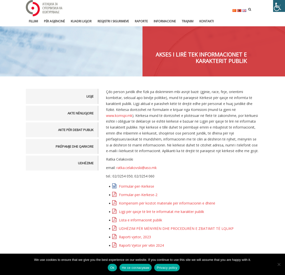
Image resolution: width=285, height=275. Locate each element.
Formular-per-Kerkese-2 (138, 194)
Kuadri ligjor (81, 21)
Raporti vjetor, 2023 (135, 237)
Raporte (141, 21)
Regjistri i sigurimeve (113, 21)
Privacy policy (167, 268)
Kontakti (206, 21)
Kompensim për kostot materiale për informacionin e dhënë (167, 203)
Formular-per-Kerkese (136, 186)
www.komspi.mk (119, 115)
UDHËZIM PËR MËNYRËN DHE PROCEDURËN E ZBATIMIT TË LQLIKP (176, 228)
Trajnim (187, 21)
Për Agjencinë (54, 21)
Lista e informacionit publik (140, 220)
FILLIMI (33, 21)
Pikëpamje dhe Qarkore (75, 146)
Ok (112, 268)
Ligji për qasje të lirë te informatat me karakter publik (161, 211)
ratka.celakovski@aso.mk (136, 167)
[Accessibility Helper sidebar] (279, 6)
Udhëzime (86, 163)
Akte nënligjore (81, 113)
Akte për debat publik (76, 130)
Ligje (90, 96)
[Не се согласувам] (278, 264)
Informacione (165, 21)
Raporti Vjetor (141, 245)
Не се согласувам (135, 268)
